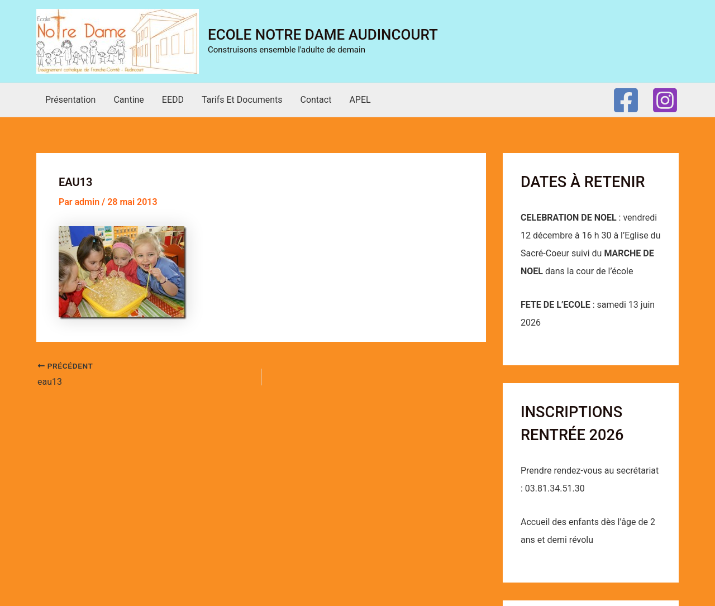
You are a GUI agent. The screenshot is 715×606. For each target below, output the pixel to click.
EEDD (173, 99)
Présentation (70, 99)
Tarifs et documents (242, 99)
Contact (315, 99)
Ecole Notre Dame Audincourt (323, 34)
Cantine (128, 99)
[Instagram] (665, 100)
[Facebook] (626, 100)
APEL (359, 99)
